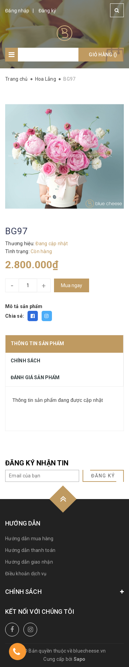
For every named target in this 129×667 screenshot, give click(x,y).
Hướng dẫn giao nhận (29, 562)
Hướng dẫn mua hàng (29, 538)
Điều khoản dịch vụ (26, 573)
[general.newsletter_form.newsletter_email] (42, 476)
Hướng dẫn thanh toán (30, 550)
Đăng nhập (17, 10)
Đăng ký (47, 10)
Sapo (80, 659)
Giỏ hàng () (103, 54)
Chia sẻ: (14, 316)
